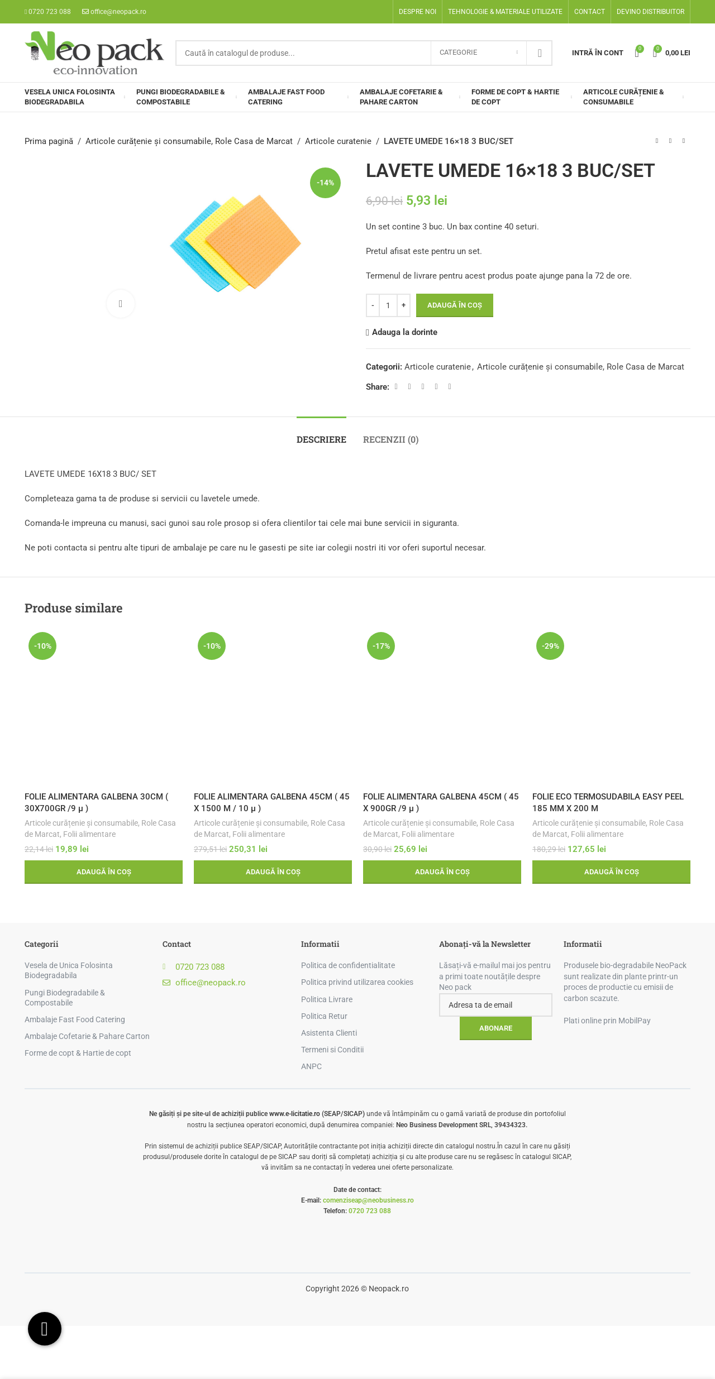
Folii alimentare (89, 834)
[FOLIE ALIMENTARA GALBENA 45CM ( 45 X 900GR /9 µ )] (442, 707)
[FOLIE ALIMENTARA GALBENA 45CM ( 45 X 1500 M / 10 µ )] (273, 707)
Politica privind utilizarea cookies (357, 982)
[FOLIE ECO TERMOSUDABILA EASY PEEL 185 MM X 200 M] (611, 707)
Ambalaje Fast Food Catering (75, 1019)
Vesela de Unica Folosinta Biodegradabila (69, 970)
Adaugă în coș (454, 305)
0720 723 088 (370, 1211)
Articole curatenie (338, 141)
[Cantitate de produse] (388, 305)
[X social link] (409, 386)
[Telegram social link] (449, 386)
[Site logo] (94, 52)
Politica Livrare (326, 999)
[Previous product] (657, 141)
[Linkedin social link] (436, 386)
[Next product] (683, 141)
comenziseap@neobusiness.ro (368, 1200)
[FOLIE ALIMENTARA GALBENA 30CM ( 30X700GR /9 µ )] (104, 707)
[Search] (363, 53)
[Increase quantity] (404, 305)
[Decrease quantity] (373, 305)
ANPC (311, 1066)
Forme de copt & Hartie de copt (78, 1052)
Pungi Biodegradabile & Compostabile (65, 997)
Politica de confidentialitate (348, 965)
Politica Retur (324, 1016)
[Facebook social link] (396, 386)
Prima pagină (49, 141)
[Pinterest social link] (423, 386)
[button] (104, 872)
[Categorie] (479, 53)
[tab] (321, 433)
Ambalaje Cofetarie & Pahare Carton (87, 1036)
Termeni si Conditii (332, 1049)
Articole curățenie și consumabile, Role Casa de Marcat (189, 141)
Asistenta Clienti (329, 1032)
